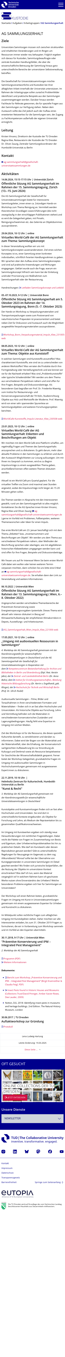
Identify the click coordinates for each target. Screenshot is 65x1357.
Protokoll (8, 1027)
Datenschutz (7, 1173)
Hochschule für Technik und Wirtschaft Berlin (37, 688)
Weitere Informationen (15, 962)
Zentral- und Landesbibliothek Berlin (31, 676)
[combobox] (32, 1118)
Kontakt (5, 1164)
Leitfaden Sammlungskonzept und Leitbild (42, 288)
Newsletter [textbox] (12, 1118)
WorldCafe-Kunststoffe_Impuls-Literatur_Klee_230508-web (33, 419)
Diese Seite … (31, 1050)
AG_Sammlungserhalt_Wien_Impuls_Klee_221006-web (31, 630)
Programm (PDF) (12, 959)
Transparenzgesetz (10, 1178)
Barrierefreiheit (9, 1182)
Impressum (6, 1168)
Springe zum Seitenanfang (48, 1182)
